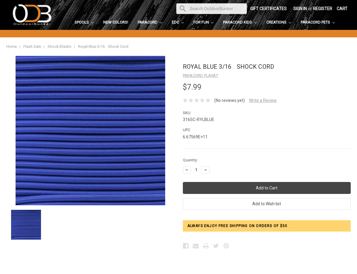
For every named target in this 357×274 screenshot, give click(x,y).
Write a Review (263, 100)
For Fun (203, 22)
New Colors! (115, 22)
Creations (278, 22)
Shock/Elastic (60, 46)
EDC (178, 22)
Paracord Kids (240, 22)
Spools (84, 22)
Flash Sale (32, 46)
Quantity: (190, 160)
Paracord (150, 22)
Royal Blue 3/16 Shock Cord (103, 46)
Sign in (300, 8)
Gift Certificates (268, 8)
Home (11, 46)
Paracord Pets (318, 22)
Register (322, 8)
